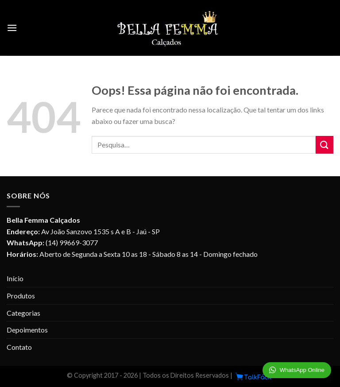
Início (15, 278)
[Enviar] (324, 144)
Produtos (21, 295)
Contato (19, 347)
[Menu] (12, 28)
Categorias (23, 313)
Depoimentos (27, 329)
